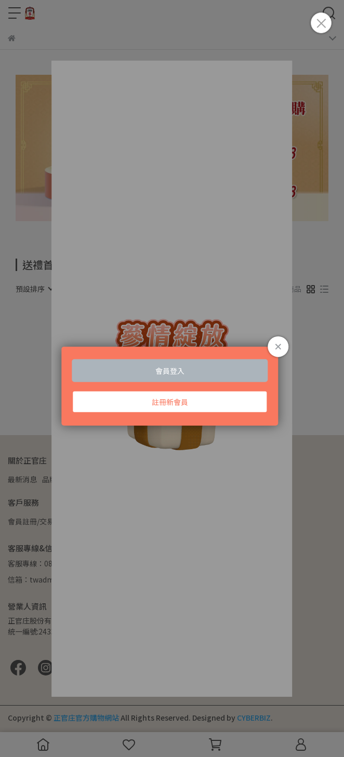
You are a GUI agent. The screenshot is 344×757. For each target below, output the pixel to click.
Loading (171, 386)
